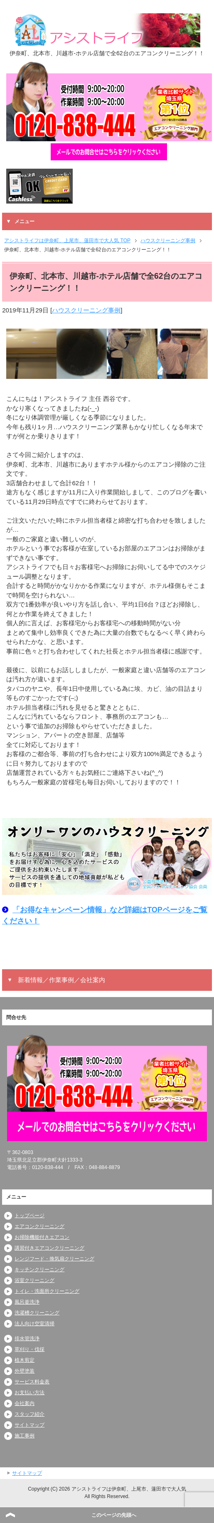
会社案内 (24, 1403)
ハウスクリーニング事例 (86, 310)
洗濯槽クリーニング (37, 1313)
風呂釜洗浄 (27, 1302)
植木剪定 (24, 1360)
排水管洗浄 (27, 1338)
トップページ (29, 1215)
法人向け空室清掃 (34, 1323)
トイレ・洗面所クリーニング (47, 1291)
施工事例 (24, 1436)
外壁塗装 (24, 1371)
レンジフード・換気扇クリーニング (54, 1259)
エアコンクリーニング (39, 1226)
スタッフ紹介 (29, 1414)
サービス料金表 (32, 1382)
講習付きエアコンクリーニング (49, 1248)
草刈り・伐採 (29, 1349)
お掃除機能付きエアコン (42, 1237)
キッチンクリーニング (39, 1269)
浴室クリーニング (34, 1280)
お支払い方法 (29, 1392)
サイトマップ (29, 1425)
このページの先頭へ (113, 1515)
